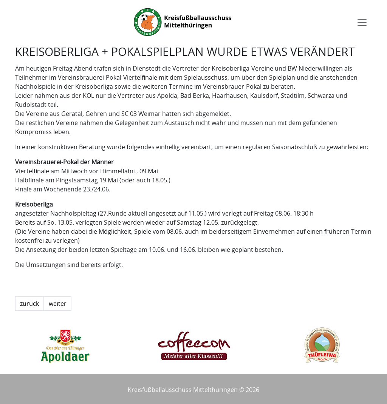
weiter (58, 303)
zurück (29, 303)
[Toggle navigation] (362, 22)
